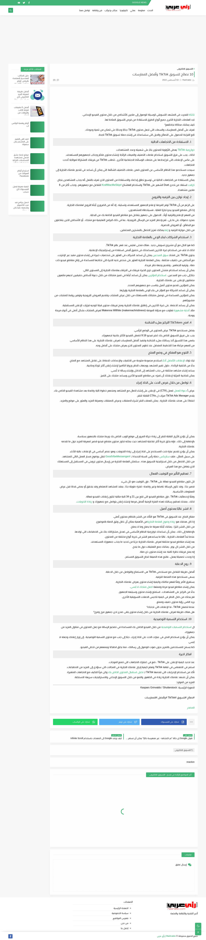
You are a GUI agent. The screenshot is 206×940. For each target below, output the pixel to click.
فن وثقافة (97, 10)
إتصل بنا (124, 928)
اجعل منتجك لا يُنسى (142, 587)
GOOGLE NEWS (139, 2)
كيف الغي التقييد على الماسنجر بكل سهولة (21, 141)
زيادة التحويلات (84, 501)
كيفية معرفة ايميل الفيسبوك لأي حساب (21, 189)
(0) (56, 80)
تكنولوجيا (124, 10)
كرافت (191, 185)
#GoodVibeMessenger (117, 456)
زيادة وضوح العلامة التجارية (161, 521)
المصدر (191, 707)
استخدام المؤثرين (157, 275)
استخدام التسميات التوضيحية (176, 627)
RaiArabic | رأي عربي (166, 936)
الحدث (150, 10)
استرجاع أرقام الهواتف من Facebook (23, 173)
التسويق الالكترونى (185, 69)
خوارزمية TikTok (186, 149)
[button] (164, 722)
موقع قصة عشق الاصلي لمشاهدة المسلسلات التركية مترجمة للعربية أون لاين (21, 160)
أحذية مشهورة (181, 310)
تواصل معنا (84, 10)
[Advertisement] (103, 39)
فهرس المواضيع (120, 918)
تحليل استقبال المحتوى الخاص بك (125, 672)
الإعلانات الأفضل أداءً (173, 360)
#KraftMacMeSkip (112, 185)
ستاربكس (164, 456)
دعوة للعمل (180, 390)
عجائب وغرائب (111, 10)
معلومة (141, 10)
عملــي (133, 10)
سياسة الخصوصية (120, 913)
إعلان (166, 230)
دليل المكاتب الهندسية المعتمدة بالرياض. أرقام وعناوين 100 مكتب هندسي (21, 80)
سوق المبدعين (160, 255)
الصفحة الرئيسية (121, 908)
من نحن (124, 923)
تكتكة (192, 114)
